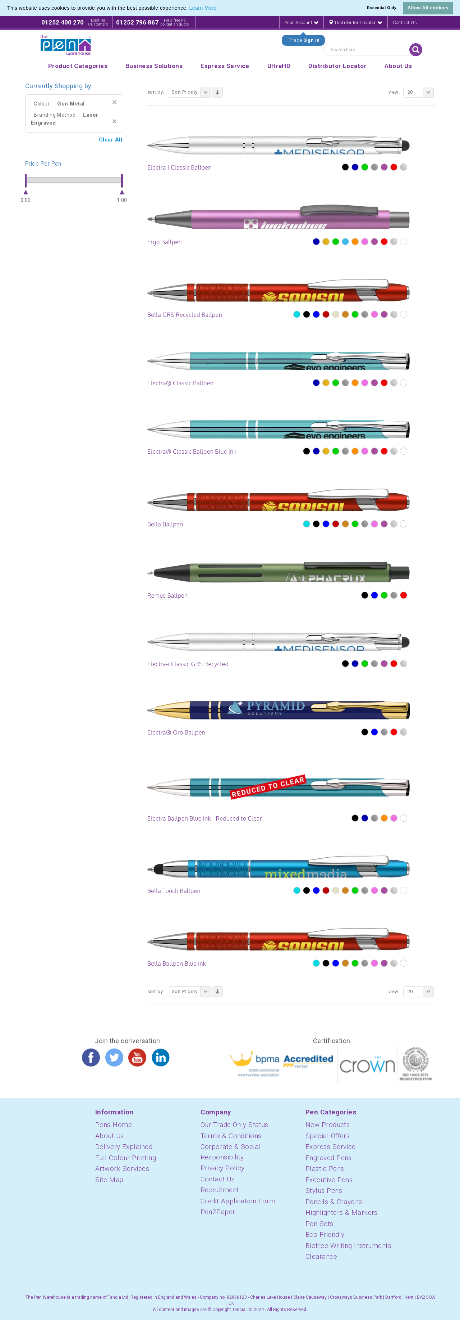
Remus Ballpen (167, 595)
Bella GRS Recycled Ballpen (184, 314)
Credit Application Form (238, 1201)
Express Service (330, 1146)
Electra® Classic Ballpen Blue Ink (191, 451)
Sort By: (155, 92)
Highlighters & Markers (341, 1212)
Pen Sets (319, 1224)
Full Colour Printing (125, 1158)
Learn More (203, 8)
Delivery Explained (123, 1146)
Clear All (110, 139)
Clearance (321, 1256)
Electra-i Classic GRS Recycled (188, 664)
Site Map (109, 1180)
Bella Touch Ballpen (174, 890)
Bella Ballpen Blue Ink (176, 963)
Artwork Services (122, 1168)
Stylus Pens (323, 1190)
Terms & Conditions (231, 1136)
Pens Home (113, 1125)
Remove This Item (114, 102)
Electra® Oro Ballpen (176, 732)
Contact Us (405, 22)
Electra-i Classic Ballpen (179, 167)
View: (394, 92)
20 (421, 92)
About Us (109, 1136)
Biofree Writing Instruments (348, 1246)
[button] (219, 9)
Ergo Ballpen (164, 242)
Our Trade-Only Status (234, 1125)
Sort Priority (191, 92)
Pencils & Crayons (333, 1202)
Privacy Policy (223, 1168)
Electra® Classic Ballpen (180, 383)
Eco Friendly (324, 1234)
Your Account (301, 22)
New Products (327, 1125)
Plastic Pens (324, 1168)
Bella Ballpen (165, 524)
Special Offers (327, 1136)
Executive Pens (329, 1180)
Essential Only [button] (381, 7)
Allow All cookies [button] (428, 7)
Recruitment (220, 1190)
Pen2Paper (218, 1212)
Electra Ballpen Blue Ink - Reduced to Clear (204, 818)
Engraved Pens (328, 1158)
